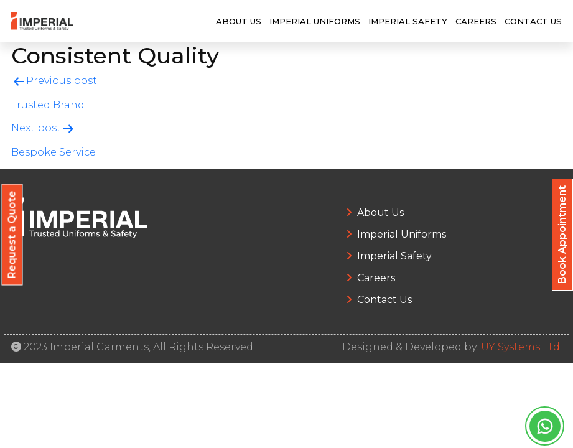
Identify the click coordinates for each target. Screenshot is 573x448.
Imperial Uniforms (314, 21)
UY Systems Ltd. (521, 347)
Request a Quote (12, 235)
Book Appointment (562, 234)
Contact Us (533, 21)
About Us (238, 21)
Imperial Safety (407, 21)
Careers (475, 21)
